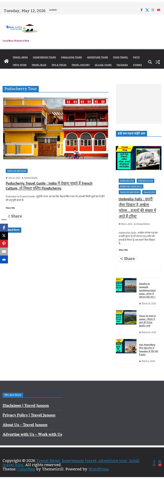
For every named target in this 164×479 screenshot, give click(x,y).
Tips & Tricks (58, 64)
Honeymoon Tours (44, 57)
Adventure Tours (97, 57)
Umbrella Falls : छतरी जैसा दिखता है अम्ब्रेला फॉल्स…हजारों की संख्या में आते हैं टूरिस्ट (137, 207)
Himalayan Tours (71, 57)
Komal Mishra (143, 224)
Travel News (20, 57)
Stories (137, 64)
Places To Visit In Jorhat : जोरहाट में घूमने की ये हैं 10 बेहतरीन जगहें (147, 320)
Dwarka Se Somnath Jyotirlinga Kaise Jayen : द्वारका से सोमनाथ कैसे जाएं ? (147, 290)
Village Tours (103, 64)
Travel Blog (39, 64)
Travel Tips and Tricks (16, 170)
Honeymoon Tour (145, 180)
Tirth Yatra (20, 64)
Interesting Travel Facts (131, 186)
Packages (122, 64)
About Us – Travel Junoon (25, 425)
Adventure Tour (127, 180)
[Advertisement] (138, 104)
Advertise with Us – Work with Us (32, 434)
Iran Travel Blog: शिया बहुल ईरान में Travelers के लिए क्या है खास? (148, 349)
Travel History (81, 64)
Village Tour (149, 192)
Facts (136, 57)
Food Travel (120, 57)
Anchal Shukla (31, 178)
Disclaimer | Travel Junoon (26, 405)
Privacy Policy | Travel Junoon (29, 415)
